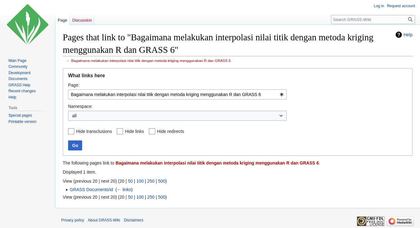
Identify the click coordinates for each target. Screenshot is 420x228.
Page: (74, 85)
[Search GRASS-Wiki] (373, 19)
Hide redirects (170, 131)
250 (150, 181)
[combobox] (177, 94)
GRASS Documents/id (91, 189)
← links (124, 189)
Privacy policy (72, 220)
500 (161, 181)
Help (408, 34)
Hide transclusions (94, 131)
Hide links (134, 131)
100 (140, 181)
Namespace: (80, 106)
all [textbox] (74, 115)
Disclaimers (133, 220)
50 (130, 181)
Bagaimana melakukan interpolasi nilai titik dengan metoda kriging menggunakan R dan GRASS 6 (151, 60)
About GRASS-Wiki (104, 220)
